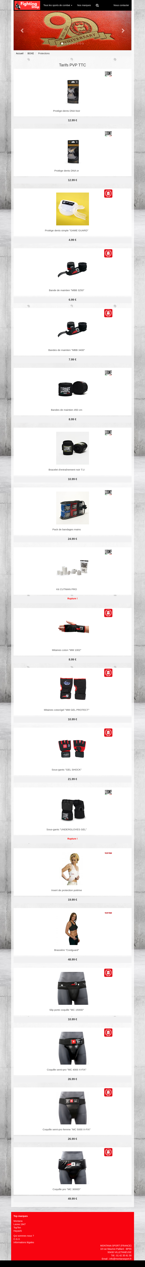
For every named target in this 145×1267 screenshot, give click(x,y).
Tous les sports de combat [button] (57, 5)
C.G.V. (17, 1239)
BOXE (31, 53)
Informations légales (24, 1242)
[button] (22, 30)
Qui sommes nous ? (24, 1235)
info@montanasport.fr (120, 1258)
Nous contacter (121, 5)
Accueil (19, 53)
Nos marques (84, 5)
